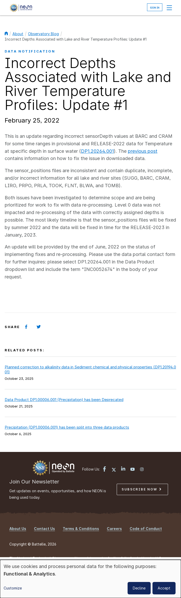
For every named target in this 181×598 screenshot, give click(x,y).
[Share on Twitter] (38, 327)
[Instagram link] (142, 470)
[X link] (114, 470)
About (17, 34)
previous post (142, 151)
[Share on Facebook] (26, 327)
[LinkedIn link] (123, 469)
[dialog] (90, 579)
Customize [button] (13, 588)
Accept (164, 588)
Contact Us (44, 528)
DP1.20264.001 (97, 151)
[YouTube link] (132, 470)
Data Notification (30, 51)
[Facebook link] (104, 469)
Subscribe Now (141, 489)
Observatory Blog (43, 34)
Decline (139, 588)
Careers (114, 528)
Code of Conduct (146, 528)
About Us (17, 528)
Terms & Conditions (81, 528)
